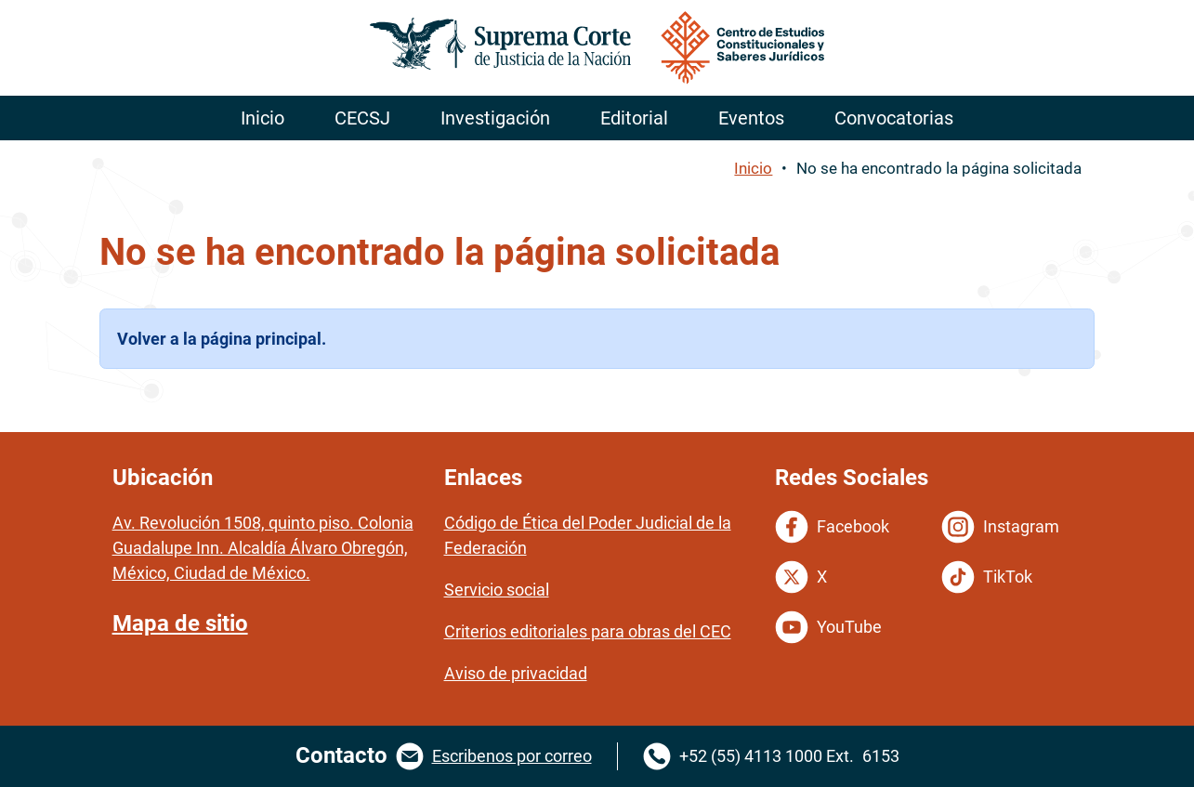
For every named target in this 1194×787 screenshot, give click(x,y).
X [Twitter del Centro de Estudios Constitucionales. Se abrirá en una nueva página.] (801, 577)
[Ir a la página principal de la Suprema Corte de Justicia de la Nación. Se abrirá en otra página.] (597, 47)
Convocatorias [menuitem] (893, 118)
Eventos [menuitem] (751, 118)
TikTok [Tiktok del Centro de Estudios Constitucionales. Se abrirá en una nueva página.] (986, 577)
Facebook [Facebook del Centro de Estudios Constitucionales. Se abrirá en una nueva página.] (832, 527)
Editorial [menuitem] (634, 118)
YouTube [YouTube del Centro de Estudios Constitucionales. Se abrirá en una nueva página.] (828, 627)
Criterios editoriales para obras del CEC (587, 631)
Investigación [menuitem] (495, 118)
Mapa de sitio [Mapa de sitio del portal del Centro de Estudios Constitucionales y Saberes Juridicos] (180, 623)
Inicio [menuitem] (262, 118)
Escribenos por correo (512, 756)
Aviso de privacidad (515, 673)
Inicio (753, 168)
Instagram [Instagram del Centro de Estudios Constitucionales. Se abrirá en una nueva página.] (1000, 527)
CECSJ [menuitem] (362, 118)
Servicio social (496, 589)
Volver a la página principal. (221, 338)
